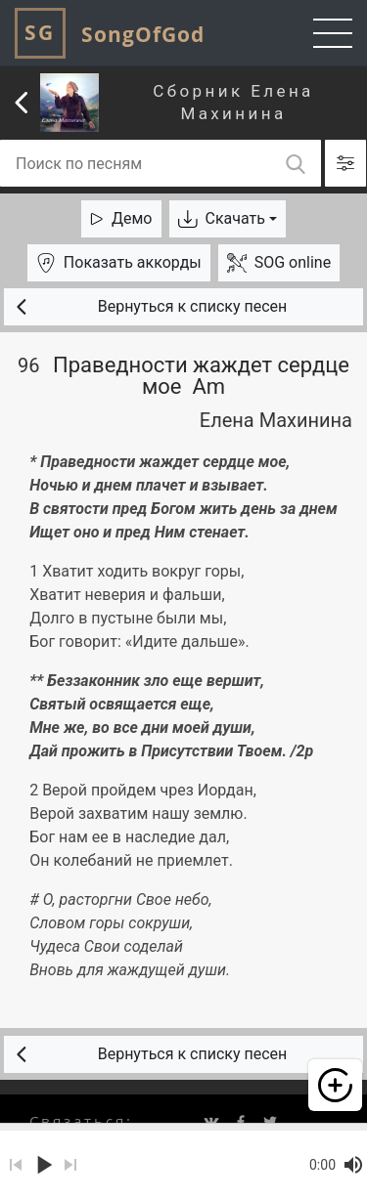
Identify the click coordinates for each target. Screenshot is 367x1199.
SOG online (279, 263)
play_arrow (43, 1164)
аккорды (119, 263)
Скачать (221, 218)
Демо (121, 218)
